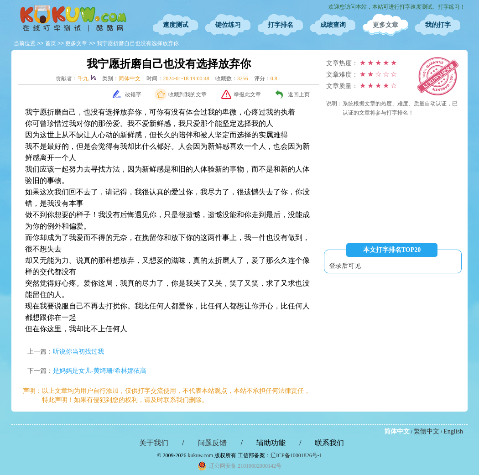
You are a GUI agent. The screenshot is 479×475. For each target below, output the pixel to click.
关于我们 (153, 443)
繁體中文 (426, 431)
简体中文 (397, 431)
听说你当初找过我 (78, 351)
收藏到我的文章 (187, 94)
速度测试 (175, 24)
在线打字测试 (73, 18)
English (453, 431)
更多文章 (385, 24)
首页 (50, 43)
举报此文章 (247, 94)
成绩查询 (333, 24)
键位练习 (228, 24)
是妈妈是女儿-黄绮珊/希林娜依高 (99, 370)
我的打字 (438, 24)
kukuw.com (200, 455)
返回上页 (299, 94)
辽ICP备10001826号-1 (296, 455)
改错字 (133, 94)
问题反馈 (212, 443)
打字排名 (280, 24)
